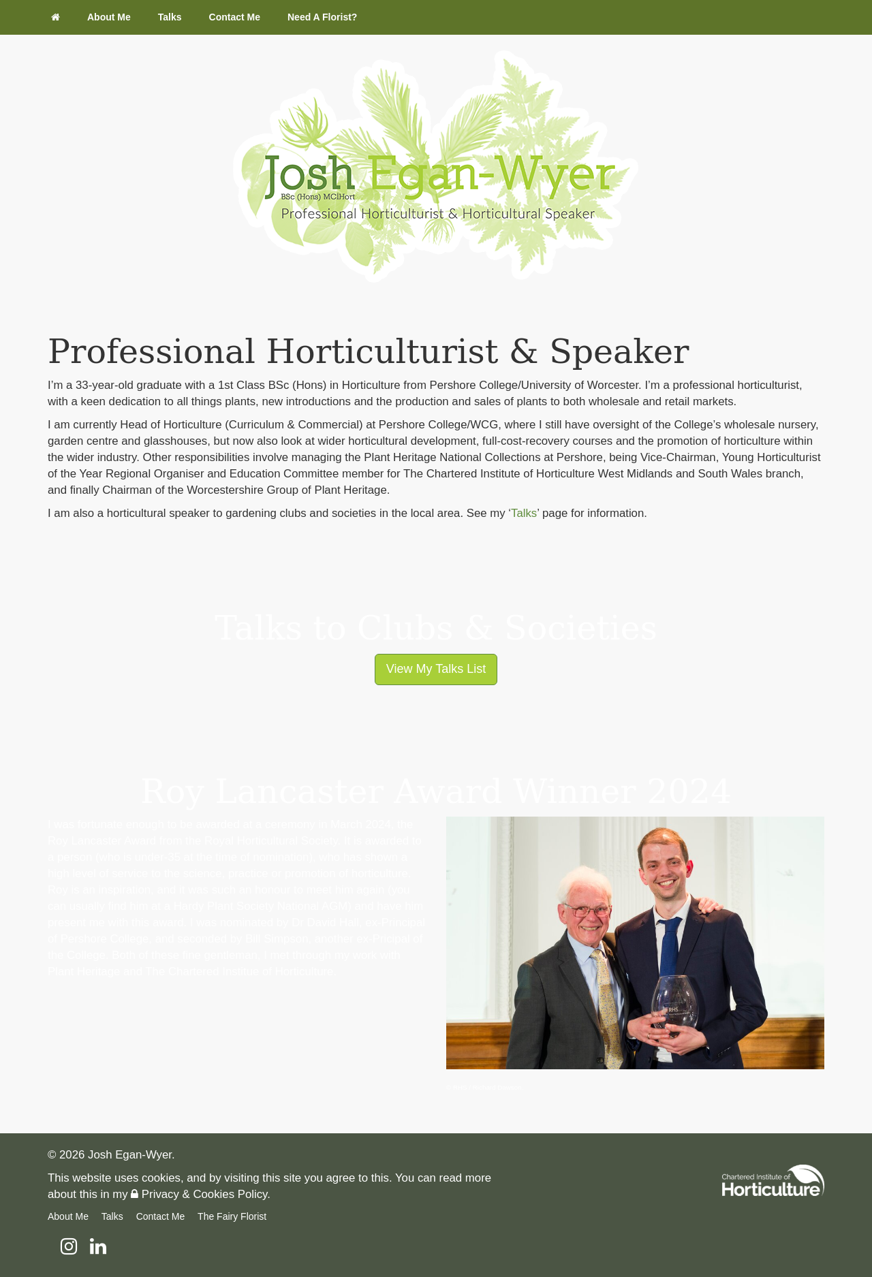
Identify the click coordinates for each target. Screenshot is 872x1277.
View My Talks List (436, 669)
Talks (170, 17)
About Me (109, 17)
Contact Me (234, 17)
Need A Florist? (322, 17)
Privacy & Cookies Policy (199, 1194)
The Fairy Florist (232, 1216)
